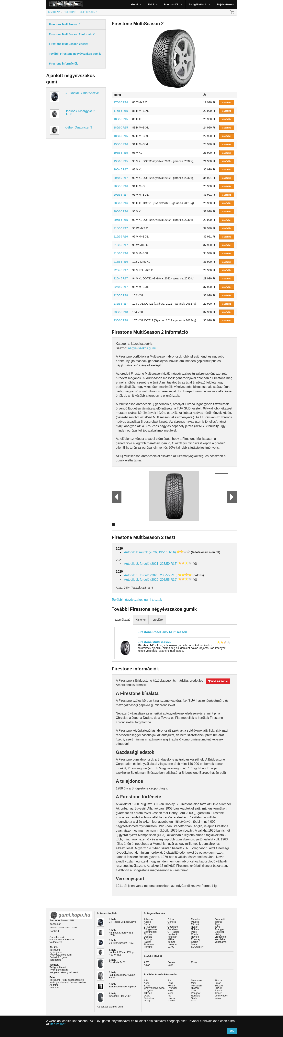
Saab (194, 998)
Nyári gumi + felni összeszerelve (68, 982)
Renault (195, 995)
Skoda (218, 980)
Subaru (219, 985)
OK (232, 1030)
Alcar (147, 964)
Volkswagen (221, 995)
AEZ (146, 962)
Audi (146, 983)
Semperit (220, 919)
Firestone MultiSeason (154, 642)
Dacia (147, 995)
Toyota (218, 990)
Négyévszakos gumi (61, 954)
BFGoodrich (150, 926)
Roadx (194, 934)
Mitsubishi (196, 985)
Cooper (148, 934)
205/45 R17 (121, 169)
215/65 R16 (121, 261)
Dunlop (148, 939)
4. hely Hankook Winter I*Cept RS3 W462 (121, 952)
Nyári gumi (56, 952)
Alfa (146, 980)
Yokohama (220, 941)
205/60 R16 (121, 203)
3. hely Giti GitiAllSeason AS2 (121, 941)
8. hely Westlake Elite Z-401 (120, 994)
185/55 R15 (121, 119)
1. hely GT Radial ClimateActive (122, 920)
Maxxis (195, 921)
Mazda (171, 1000)
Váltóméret (56, 942)
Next (232, 497)
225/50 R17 (121, 286)
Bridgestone (150, 929)
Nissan (195, 987)
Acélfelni (54, 987)
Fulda (170, 919)
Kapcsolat (55, 923)
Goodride (172, 926)
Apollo (147, 921)
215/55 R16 (121, 236)
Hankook (172, 934)
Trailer (218, 993)
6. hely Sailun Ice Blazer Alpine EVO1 (122, 975)
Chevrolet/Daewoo (154, 987)
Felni (151, 4)
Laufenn (171, 944)
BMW (147, 985)
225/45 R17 (121, 270)
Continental (150, 931)
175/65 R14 (121, 102)
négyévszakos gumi (142, 348)
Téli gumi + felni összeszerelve (67, 979)
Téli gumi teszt (58, 967)
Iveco (170, 993)
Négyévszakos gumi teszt (64, 972)
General (171, 921)
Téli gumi (55, 949)
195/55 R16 (121, 144)
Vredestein (221, 936)
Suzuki (218, 987)
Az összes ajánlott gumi (110, 1006)
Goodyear (172, 929)
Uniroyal (219, 931)
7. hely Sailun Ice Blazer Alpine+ (123, 985)
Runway (195, 939)
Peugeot (195, 993)
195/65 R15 (121, 152)
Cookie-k (55, 931)
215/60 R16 (121, 253)
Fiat (169, 980)
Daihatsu (149, 998)
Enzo (194, 962)
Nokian (195, 929)
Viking (218, 934)
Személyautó (122, 619)
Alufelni (54, 984)
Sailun (194, 941)
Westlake (220, 939)
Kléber (171, 939)
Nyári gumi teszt (59, 969)
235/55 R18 (121, 312)
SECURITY (197, 946)
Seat (193, 1000)
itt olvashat (57, 1024)
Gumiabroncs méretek (62, 939)
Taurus (218, 921)
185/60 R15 (121, 127)
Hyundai (172, 987)
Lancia (171, 998)
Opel (193, 990)
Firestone (149, 944)
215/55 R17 (121, 245)
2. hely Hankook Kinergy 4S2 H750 (121, 933)
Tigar (217, 924)
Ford (170, 983)
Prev (115, 497)
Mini (193, 983)
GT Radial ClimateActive (82, 93)
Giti (169, 924)
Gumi (134, 4)
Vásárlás (226, 102)
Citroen (148, 993)
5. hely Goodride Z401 (117, 961)
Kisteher (141, 619)
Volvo (218, 998)
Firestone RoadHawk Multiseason (162, 632)
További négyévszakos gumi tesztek (137, 599)
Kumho (171, 941)
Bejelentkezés (225, 4)
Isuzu (170, 990)
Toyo (217, 926)
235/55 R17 (121, 303)
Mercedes (196, 980)
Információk (171, 4)
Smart (218, 983)
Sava (194, 944)
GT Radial (173, 931)
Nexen (194, 926)
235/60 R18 (121, 320)
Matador (195, 919)
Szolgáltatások (198, 4)
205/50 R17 (121, 177)
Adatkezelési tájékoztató (63, 927)
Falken (147, 941)
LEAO (170, 946)
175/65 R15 (121, 110)
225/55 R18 (121, 295)
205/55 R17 (121, 194)
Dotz (170, 964)
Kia (169, 995)
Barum (147, 924)
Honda (171, 985)
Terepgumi (55, 959)
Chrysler (148, 990)
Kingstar (172, 936)
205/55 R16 (121, 186)
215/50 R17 (121, 228)
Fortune (148, 946)
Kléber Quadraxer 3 (78, 127)
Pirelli (194, 931)
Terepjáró (157, 619)
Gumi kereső (57, 937)
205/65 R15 (121, 219)
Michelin (195, 924)
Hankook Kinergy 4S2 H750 (80, 112)
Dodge (147, 1000)
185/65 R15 (121, 136)
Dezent (171, 962)
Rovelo (195, 936)
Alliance (148, 919)
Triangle (219, 929)
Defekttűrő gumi (58, 957)
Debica (148, 936)
